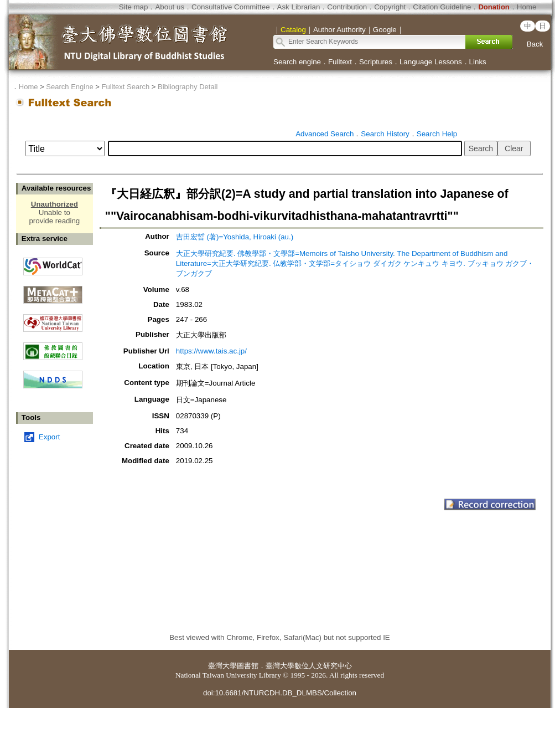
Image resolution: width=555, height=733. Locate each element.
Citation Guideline (442, 7)
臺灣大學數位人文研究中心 (309, 666)
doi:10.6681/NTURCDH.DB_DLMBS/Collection (279, 693)
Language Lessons (431, 62)
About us (169, 7)
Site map (133, 7)
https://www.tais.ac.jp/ (211, 351)
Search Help (437, 134)
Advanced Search (324, 134)
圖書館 (247, 666)
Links (477, 62)
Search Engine (69, 87)
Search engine (297, 62)
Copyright (390, 7)
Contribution (347, 7)
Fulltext (340, 62)
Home (527, 7)
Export (49, 437)
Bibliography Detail (187, 87)
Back (535, 44)
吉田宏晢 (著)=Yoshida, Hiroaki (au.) (234, 237)
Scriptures (375, 62)
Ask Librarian (298, 7)
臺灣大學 (222, 666)
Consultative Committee (230, 7)
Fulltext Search (125, 87)
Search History (385, 134)
